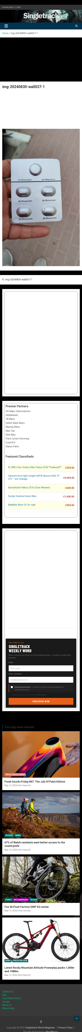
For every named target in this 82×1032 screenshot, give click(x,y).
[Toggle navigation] (6, 26)
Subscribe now (41, 701)
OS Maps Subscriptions (18, 411)
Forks (8, 900)
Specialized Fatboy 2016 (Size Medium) (29, 487)
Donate (6, 1001)
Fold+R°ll (10, 442)
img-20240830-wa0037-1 (18, 279)
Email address (15, 674)
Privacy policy (41, 695)
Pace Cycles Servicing (17, 438)
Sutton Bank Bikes (15, 423)
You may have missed (19, 727)
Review (33, 900)
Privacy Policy (65, 1027)
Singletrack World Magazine (40, 1027)
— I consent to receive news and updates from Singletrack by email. (39, 688)
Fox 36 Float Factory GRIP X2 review (26, 906)
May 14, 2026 (10, 850)
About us (7, 1005)
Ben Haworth (24, 785)
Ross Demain (24, 910)
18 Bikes (10, 419)
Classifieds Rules (11, 998)
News (18, 835)
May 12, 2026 (10, 975)
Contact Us (8, 991)
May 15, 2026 (10, 785)
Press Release (20, 961)
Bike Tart (10, 430)
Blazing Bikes (13, 426)
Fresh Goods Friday (15, 774)
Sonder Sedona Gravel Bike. (22, 496)
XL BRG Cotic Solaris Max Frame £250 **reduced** (34, 467)
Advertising (8, 1008)
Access (9, 835)
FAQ (4, 995)
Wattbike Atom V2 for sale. (22, 504)
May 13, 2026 (10, 910)
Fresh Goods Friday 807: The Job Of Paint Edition (34, 781)
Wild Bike (11, 434)
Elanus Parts (12, 446)
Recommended (21, 900)
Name (11, 662)
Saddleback (12, 415)
